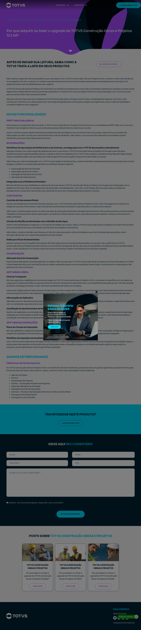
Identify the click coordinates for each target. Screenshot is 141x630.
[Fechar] (96, 292)
